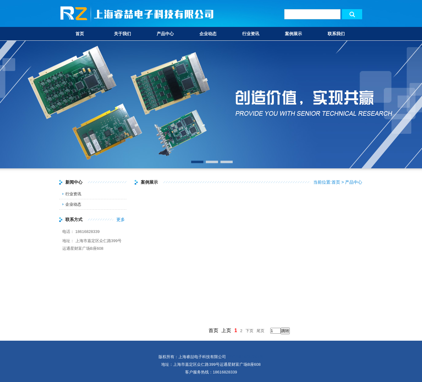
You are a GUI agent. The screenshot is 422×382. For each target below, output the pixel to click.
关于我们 (122, 34)
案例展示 (293, 34)
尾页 (260, 330)
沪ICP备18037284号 (245, 356)
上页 (226, 330)
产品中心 (165, 34)
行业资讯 (250, 34)
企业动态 (207, 34)
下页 (249, 330)
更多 (120, 219)
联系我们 (336, 34)
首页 (79, 34)
